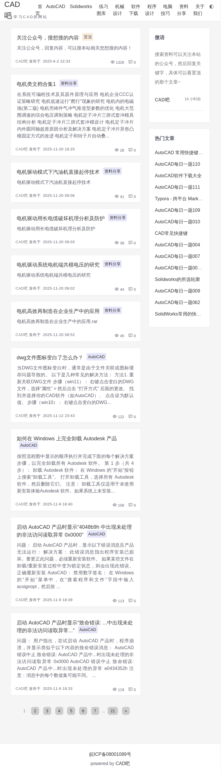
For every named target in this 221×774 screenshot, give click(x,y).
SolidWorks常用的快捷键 (180, 314)
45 (119, 336)
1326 (117, 62)
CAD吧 (22, 61)
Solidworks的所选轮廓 (177, 279)
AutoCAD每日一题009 (177, 290)
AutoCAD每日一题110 (177, 164)
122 (118, 417)
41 (119, 197)
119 (118, 690)
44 (119, 289)
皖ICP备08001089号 (110, 754)
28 (119, 150)
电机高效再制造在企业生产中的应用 (58, 311)
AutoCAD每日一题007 (177, 256)
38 (119, 243)
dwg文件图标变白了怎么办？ (50, 357)
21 (112, 711)
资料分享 (69, 83)
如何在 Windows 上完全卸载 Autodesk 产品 (67, 438)
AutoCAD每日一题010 (177, 221)
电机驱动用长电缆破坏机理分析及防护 (61, 218)
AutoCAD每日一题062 (177, 302)
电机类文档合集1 (36, 84)
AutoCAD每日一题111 (177, 187)
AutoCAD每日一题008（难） (184, 267)
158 (118, 505)
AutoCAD (96, 356)
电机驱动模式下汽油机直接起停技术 (58, 172)
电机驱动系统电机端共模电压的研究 (58, 265)
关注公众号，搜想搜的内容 (48, 38)
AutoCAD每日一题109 (177, 210)
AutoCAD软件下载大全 (178, 175)
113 (118, 601)
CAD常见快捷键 (171, 233)
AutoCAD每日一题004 (177, 244)
